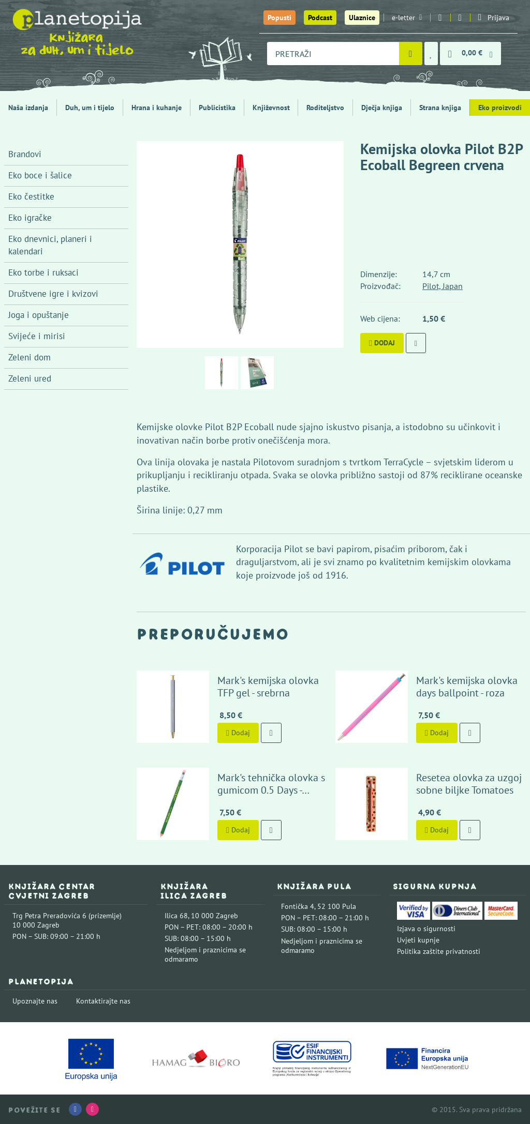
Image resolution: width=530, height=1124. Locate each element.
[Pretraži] (410, 53)
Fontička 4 (297, 906)
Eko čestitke (31, 196)
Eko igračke (30, 217)
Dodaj (382, 342)
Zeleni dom (29, 357)
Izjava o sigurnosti (426, 928)
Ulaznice (362, 17)
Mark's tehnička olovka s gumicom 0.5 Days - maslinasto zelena (271, 790)
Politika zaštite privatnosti (438, 951)
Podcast (320, 17)
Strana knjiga (440, 107)
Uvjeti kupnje (418, 940)
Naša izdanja (28, 107)
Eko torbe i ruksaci (43, 272)
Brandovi (24, 154)
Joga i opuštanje (38, 315)
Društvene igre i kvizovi (53, 293)
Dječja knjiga (381, 107)
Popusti (279, 17)
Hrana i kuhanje (156, 107)
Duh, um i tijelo (89, 107)
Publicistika (217, 107)
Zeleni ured (29, 378)
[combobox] (333, 53)
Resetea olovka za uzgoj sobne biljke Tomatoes (469, 784)
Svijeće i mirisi (36, 336)
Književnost (271, 107)
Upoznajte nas (34, 1001)
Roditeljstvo (325, 107)
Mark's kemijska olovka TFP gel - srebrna (268, 687)
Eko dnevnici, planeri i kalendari (50, 245)
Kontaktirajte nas (103, 1001)
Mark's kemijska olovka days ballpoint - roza (467, 687)
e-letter (407, 17)
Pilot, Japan (442, 286)
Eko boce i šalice (40, 175)
